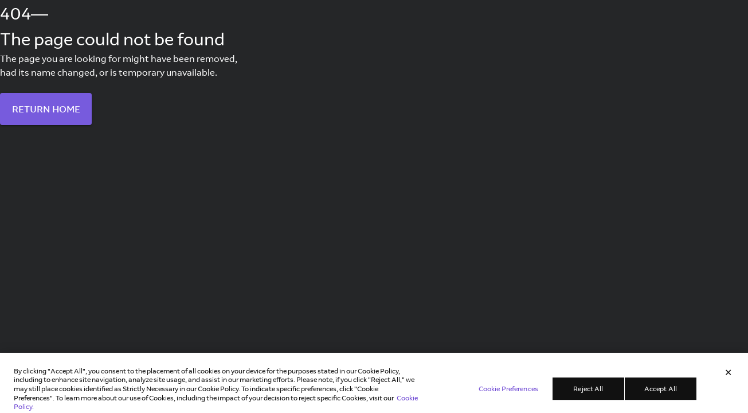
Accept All (660, 391)
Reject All (588, 391)
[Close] (728, 375)
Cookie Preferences (508, 391)
